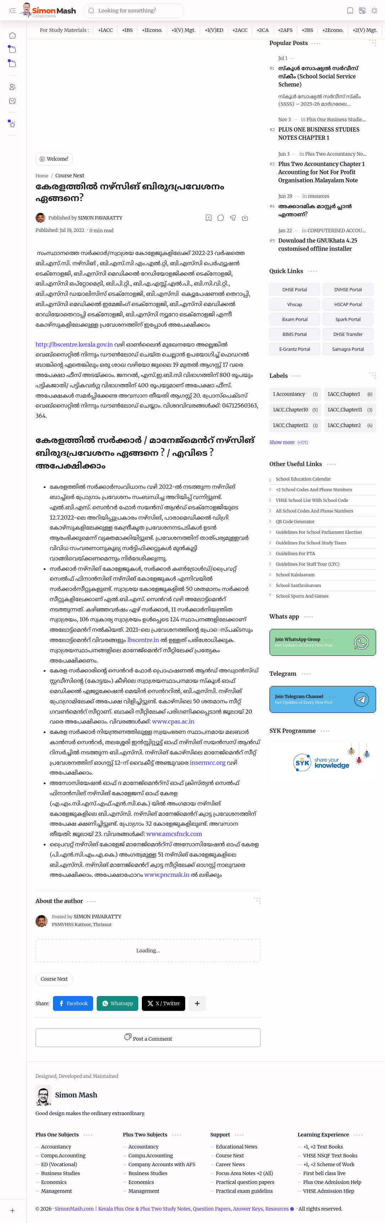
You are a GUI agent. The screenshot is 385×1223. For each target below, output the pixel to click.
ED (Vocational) (59, 1165)
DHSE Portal (294, 289)
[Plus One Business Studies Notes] (342, 120)
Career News (230, 1165)
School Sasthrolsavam (298, 585)
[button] (12, 10)
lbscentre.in (143, 639)
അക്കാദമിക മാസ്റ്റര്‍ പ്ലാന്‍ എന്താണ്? (315, 210)
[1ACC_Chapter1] (350, 394)
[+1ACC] (105, 30)
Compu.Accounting (63, 1156)
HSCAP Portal (348, 304)
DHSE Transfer (348, 334)
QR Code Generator (295, 521)
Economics (54, 1182)
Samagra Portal (348, 349)
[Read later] (208, 217)
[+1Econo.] (152, 30)
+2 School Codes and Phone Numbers (314, 489)
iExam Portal (295, 319)
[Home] (12, 35)
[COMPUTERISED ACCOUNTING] (344, 231)
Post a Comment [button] (148, 1037)
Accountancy (56, 1147)
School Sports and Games (302, 596)
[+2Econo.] (333, 30)
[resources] (318, 196)
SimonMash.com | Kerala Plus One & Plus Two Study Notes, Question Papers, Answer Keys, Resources (174, 1209)
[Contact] (12, 101)
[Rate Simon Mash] (12, 124)
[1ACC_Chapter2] (350, 425)
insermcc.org (208, 762)
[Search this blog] (134, 11)
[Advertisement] (148, 89)
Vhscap (294, 304)
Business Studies (60, 1174)
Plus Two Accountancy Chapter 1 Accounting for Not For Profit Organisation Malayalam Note (321, 172)
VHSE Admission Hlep (328, 1191)
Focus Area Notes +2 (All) (244, 1174)
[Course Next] (54, 979)
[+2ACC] (240, 30)
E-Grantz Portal (294, 349)
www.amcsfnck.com (174, 833)
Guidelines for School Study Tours (311, 543)
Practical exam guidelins (244, 1191)
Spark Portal (348, 319)
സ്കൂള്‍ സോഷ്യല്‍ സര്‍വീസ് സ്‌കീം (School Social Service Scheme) (318, 76)
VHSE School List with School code (312, 500)
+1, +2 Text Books (323, 1147)
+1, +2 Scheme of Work (328, 1165)
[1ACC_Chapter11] (350, 410)
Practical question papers (245, 1182)
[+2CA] (262, 30)
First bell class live (324, 1174)
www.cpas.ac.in (173, 721)
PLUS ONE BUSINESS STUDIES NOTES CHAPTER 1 (318, 133)
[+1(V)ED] (214, 30)
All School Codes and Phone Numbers (314, 511)
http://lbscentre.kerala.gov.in (74, 344)
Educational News (236, 1147)
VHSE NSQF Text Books (330, 1156)
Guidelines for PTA (295, 553)
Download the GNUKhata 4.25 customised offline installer (317, 244)
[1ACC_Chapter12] (295, 425)
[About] (12, 87)
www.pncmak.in (166, 874)
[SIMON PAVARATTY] (85, 218)
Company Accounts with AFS (162, 1165)
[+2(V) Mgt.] (365, 30)
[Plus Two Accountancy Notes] (337, 154)
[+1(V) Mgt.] (183, 30)
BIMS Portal (295, 334)
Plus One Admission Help (332, 1182)
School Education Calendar (303, 479)
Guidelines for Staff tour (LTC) (307, 564)
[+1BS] (127, 30)
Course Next (230, 1156)
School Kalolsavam (295, 574)
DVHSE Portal (348, 289)
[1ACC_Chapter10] (295, 410)
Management (56, 1191)
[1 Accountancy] (295, 394)
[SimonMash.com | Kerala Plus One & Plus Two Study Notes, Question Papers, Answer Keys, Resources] (48, 10)
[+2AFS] (285, 30)
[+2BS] (307, 30)
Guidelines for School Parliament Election (319, 532)
